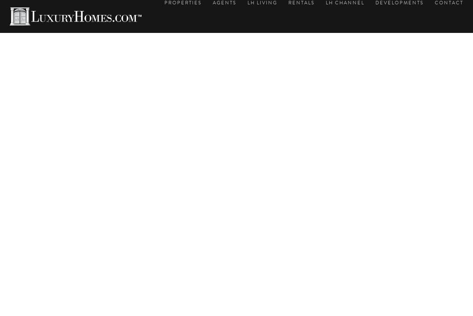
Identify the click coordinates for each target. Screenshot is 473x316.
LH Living (262, 3)
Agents (224, 3)
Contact (449, 3)
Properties (183, 3)
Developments (399, 3)
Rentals (301, 3)
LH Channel (345, 3)
